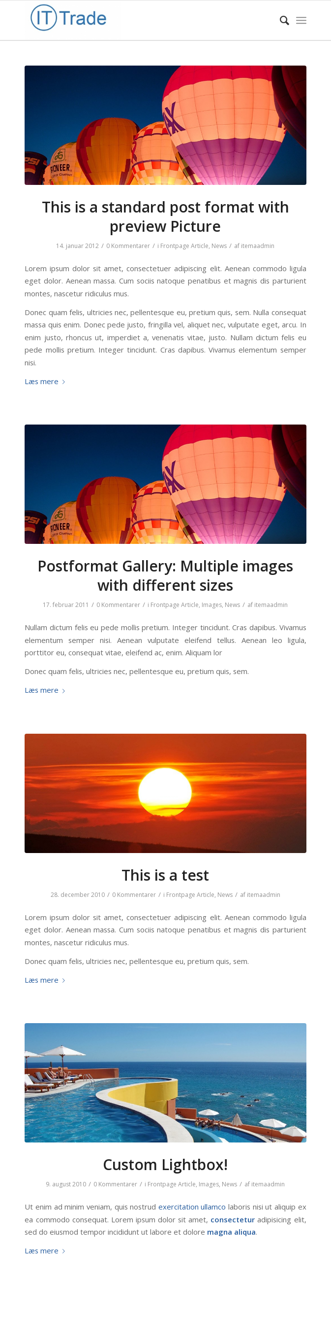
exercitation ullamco (192, 1207)
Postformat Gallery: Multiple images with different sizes (165, 575)
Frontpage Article (184, 246)
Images (212, 605)
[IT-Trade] (137, 20)
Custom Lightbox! (165, 1164)
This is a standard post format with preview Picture (165, 216)
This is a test (165, 875)
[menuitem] (279, 20)
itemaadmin (257, 246)
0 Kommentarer (128, 246)
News (219, 246)
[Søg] (279, 20)
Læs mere (47, 381)
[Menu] (301, 20)
